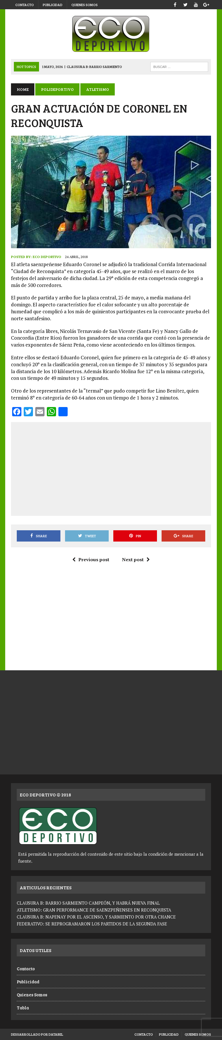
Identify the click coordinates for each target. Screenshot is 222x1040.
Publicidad (52, 4)
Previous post (90, 559)
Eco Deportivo (47, 257)
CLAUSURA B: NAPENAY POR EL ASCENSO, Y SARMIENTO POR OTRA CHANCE (96, 917)
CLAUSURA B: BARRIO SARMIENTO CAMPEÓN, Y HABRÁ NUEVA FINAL (88, 903)
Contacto (24, 4)
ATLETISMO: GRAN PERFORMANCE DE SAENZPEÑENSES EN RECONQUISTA (94, 910)
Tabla (23, 1007)
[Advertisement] (119, 467)
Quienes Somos (84, 4)
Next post (136, 559)
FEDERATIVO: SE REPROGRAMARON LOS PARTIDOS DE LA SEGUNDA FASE (92, 924)
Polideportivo (57, 89)
